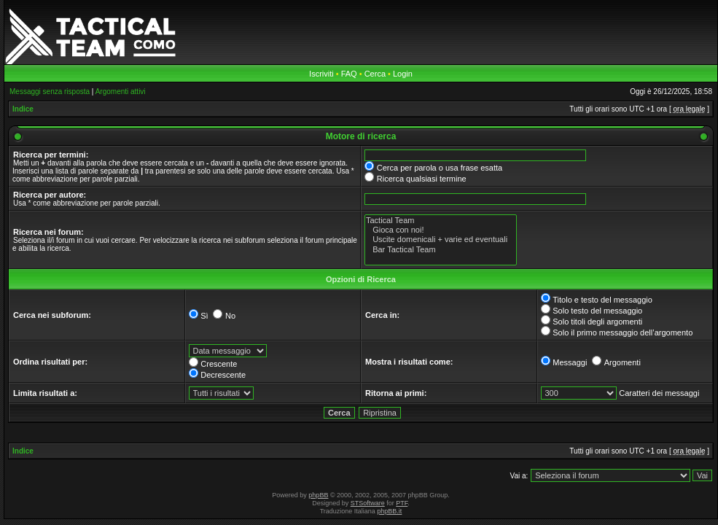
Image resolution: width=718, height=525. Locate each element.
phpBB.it (389, 511)
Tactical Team (440, 220)
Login (403, 73)
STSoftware (368, 503)
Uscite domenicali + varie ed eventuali (440, 239)
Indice (23, 109)
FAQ (349, 73)
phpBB (318, 495)
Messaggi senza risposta (49, 92)
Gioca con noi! (440, 230)
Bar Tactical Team (440, 249)
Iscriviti (321, 73)
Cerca (375, 73)
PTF (401, 503)
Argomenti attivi (120, 92)
